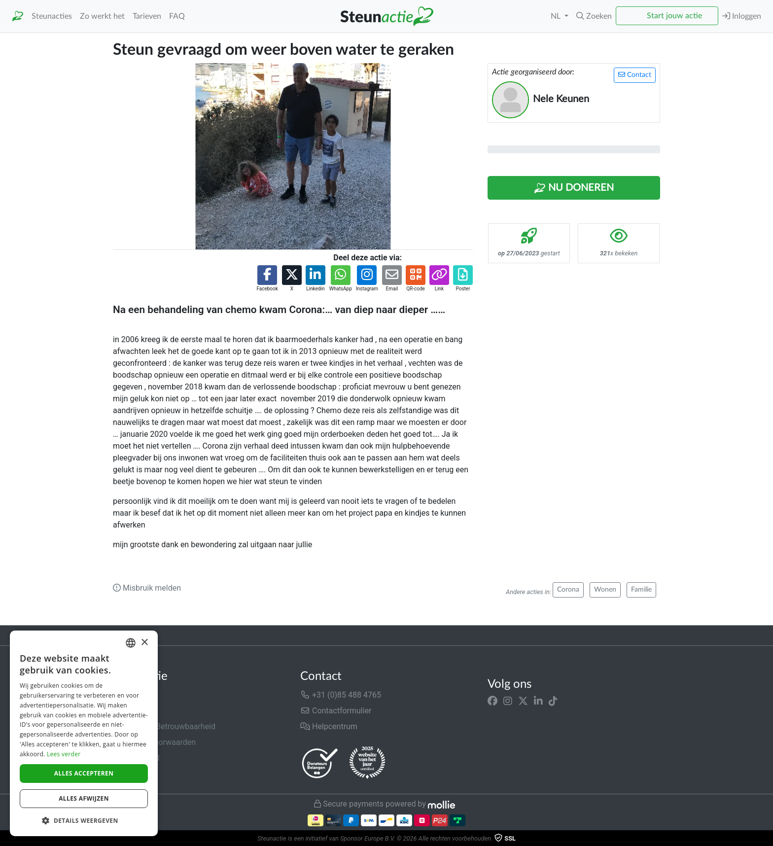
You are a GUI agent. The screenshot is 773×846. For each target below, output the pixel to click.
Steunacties (52, 16)
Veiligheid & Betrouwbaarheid (164, 726)
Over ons (128, 695)
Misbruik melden (147, 588)
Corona (568, 589)
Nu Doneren (574, 188)
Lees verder (64, 754)
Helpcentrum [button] (328, 726)
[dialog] (84, 733)
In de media (133, 710)
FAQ (177, 16)
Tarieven (147, 16)
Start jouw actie (674, 16)
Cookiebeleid (135, 773)
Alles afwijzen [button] (84, 798)
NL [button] (556, 16)
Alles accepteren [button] (84, 773)
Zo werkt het (102, 16)
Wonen (605, 589)
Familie (641, 589)
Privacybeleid (136, 758)
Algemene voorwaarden (154, 742)
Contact (634, 74)
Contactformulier (336, 710)
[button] (594, 16)
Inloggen (741, 16)
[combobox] (131, 643)
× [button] (144, 642)
